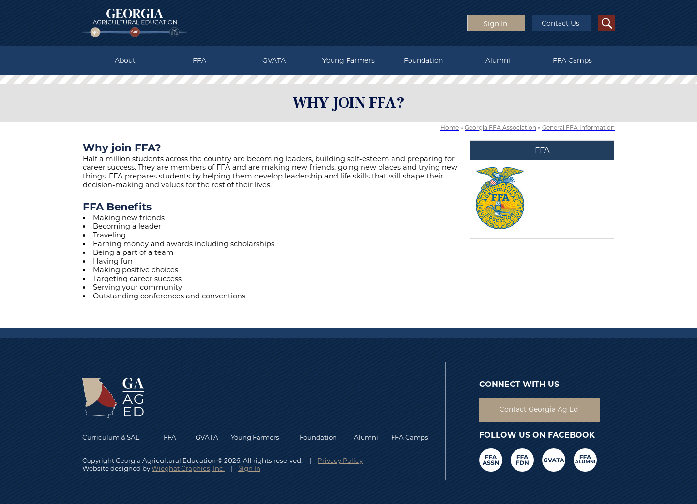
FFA (199, 60)
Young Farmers (348, 60)
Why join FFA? (122, 147)
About (125, 60)
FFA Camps (572, 60)
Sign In (249, 468)
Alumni (497, 60)
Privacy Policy (340, 460)
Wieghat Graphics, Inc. (188, 468)
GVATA (274, 60)
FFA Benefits (117, 206)
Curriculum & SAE (111, 437)
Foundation (423, 60)
